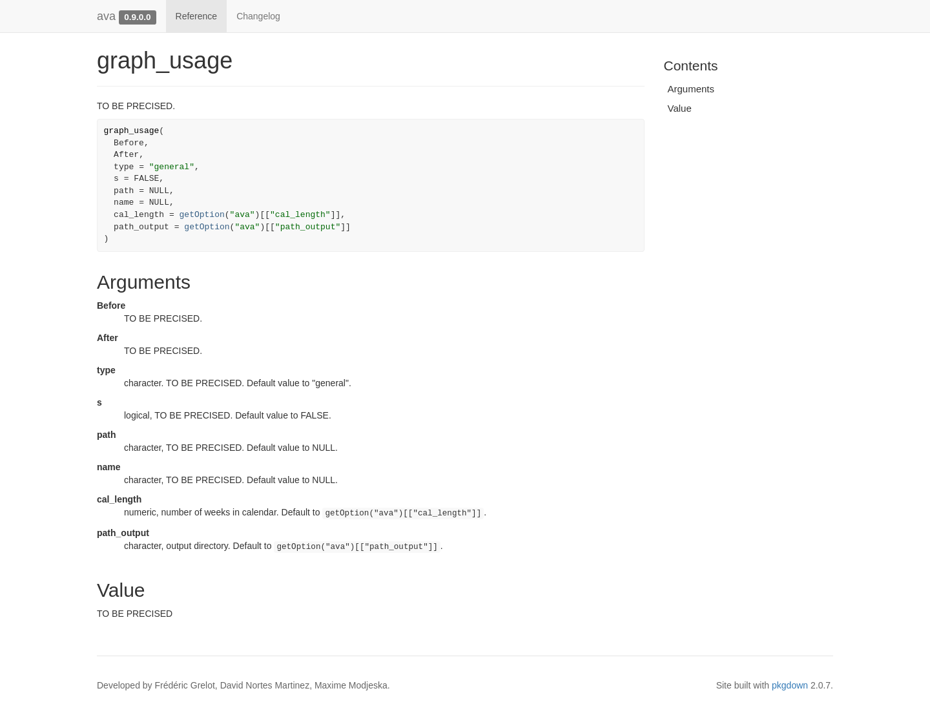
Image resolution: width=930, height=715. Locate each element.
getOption (202, 215)
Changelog (258, 16)
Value (680, 108)
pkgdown (790, 685)
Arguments (691, 88)
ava (106, 16)
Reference (197, 16)
